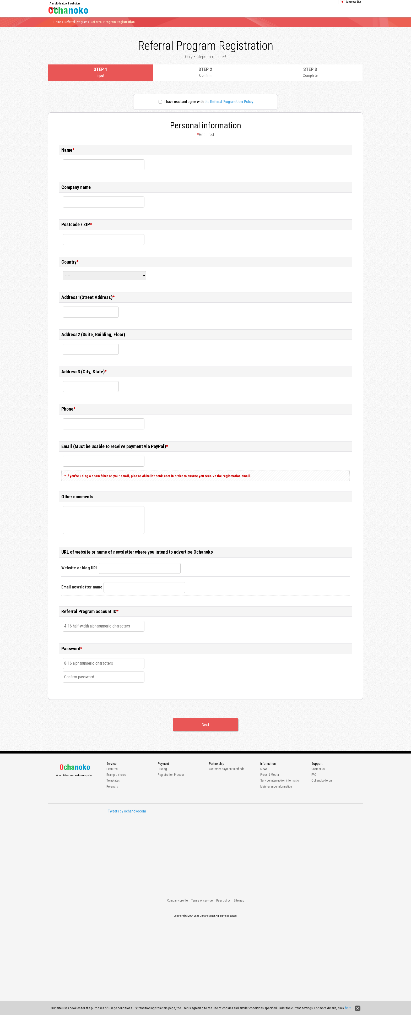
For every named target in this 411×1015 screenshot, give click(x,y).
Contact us (318, 769)
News (264, 769)
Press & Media (269, 775)
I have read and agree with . (206, 101)
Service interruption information (280, 780)
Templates (113, 780)
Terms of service (202, 900)
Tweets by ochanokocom (127, 811)
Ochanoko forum (322, 780)
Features (112, 769)
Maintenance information (276, 786)
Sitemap (239, 900)
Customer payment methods (227, 769)
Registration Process (171, 775)
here (348, 1008)
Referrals (112, 786)
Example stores (116, 775)
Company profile (177, 900)
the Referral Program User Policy (228, 101)
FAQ (313, 775)
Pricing (162, 769)
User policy (223, 900)
